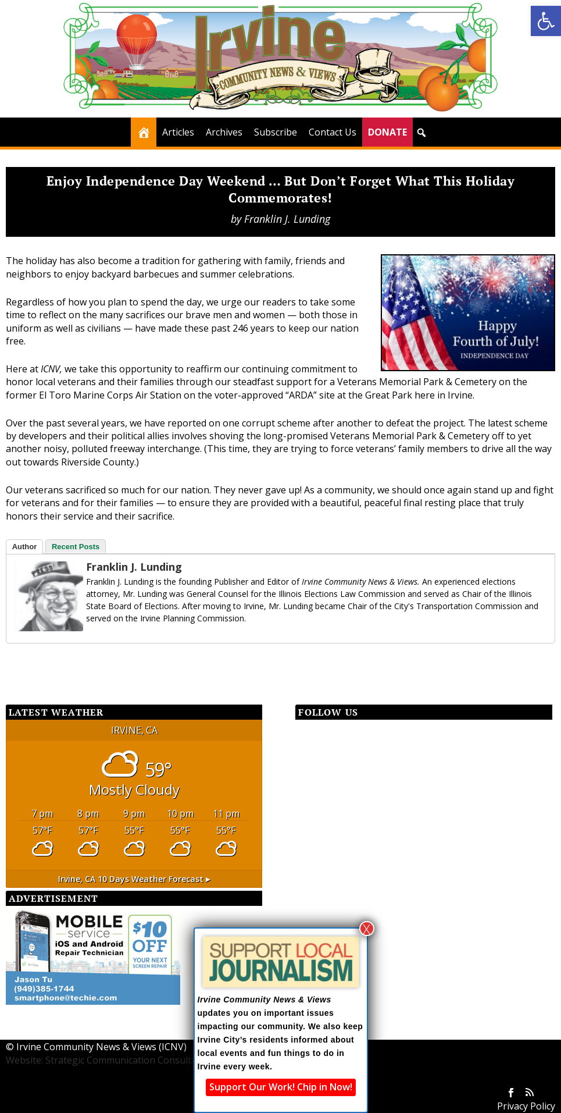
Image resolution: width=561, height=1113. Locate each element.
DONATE (387, 132)
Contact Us (332, 132)
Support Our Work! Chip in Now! (280, 1086)
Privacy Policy (526, 1106)
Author (24, 546)
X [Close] (366, 928)
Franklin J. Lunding (287, 219)
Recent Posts (75, 546)
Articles (178, 132)
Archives (224, 132)
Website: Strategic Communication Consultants (108, 1060)
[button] (546, 21)
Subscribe (275, 132)
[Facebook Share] (35, 664)
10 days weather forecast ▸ (134, 878)
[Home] (143, 132)
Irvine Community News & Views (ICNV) (101, 1046)
